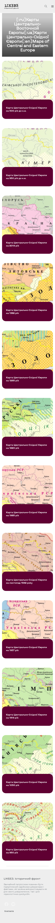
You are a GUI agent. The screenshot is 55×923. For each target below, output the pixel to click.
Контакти (9, 911)
